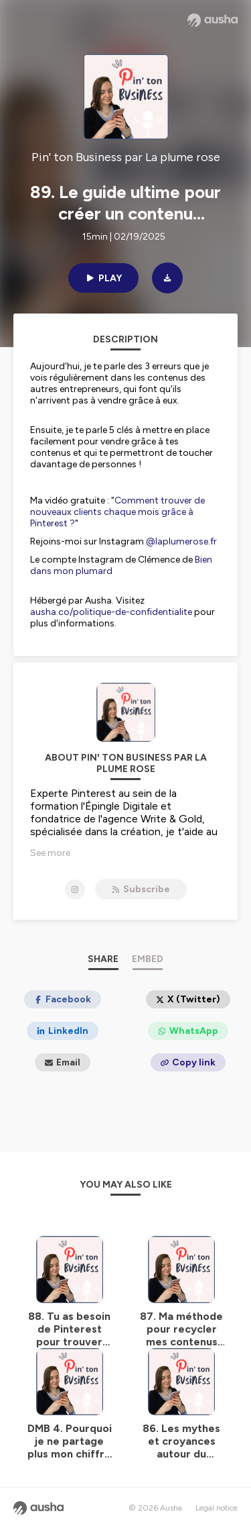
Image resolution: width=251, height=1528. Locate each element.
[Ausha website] (212, 20)
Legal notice (216, 1508)
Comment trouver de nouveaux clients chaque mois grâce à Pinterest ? (117, 512)
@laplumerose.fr (181, 541)
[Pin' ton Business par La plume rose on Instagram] (75, 889)
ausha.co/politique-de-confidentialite (111, 612)
